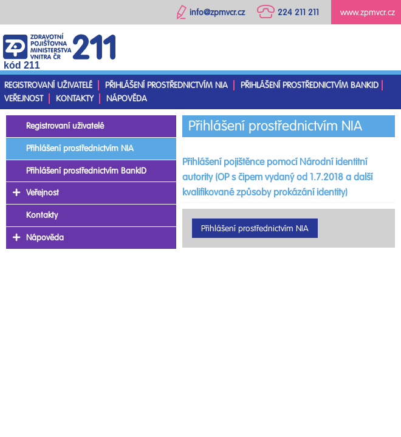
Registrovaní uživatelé (48, 85)
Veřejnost (23, 98)
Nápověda (126, 98)
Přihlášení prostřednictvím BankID (310, 85)
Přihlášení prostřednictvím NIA (166, 85)
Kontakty (75, 98)
